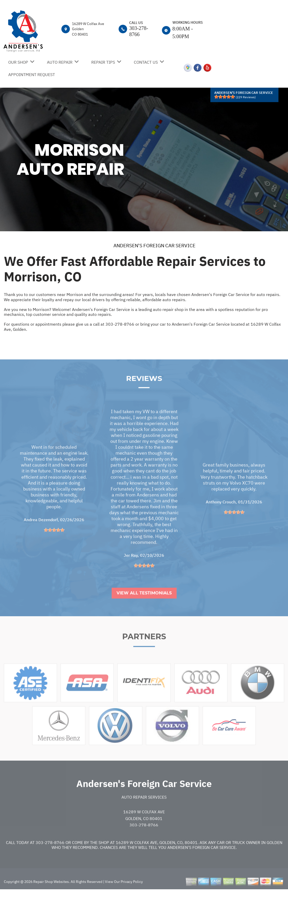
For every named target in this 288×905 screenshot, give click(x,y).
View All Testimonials (144, 607)
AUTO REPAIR (59, 62)
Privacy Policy (132, 896)
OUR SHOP (18, 62)
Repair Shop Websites (50, 896)
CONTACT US (146, 62)
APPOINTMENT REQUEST (31, 74)
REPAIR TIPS (103, 62)
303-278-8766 (119, 324)
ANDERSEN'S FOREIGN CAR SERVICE (154, 245)
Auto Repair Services (144, 811)
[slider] (224, 97)
